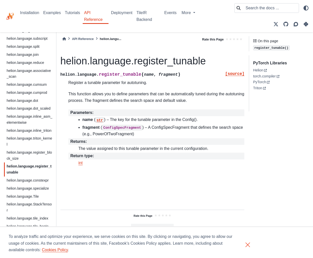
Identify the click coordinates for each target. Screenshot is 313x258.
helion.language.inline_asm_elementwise (29, 119)
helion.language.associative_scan (29, 74)
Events (170, 13)
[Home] (64, 38)
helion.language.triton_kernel (29, 141)
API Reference (93, 16)
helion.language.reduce (25, 63)
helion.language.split (23, 47)
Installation (29, 13)
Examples (52, 13)
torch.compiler (264, 76)
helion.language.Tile (23, 196)
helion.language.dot (22, 101)
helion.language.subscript (27, 38)
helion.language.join (23, 55)
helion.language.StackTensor (29, 207)
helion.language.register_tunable (29, 169)
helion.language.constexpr (28, 180)
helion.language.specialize (28, 188)
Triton (257, 88)
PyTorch (259, 82)
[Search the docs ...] (271, 8)
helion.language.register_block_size (29, 155)
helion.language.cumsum (27, 84)
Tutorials (72, 13)
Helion (258, 70)
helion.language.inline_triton (29, 130)
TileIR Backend (144, 16)
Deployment (121, 13)
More (186, 13)
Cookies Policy (55, 250)
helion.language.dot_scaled (28, 108)
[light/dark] (306, 8)
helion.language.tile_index (27, 218)
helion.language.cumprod (27, 93)
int (80, 163)
